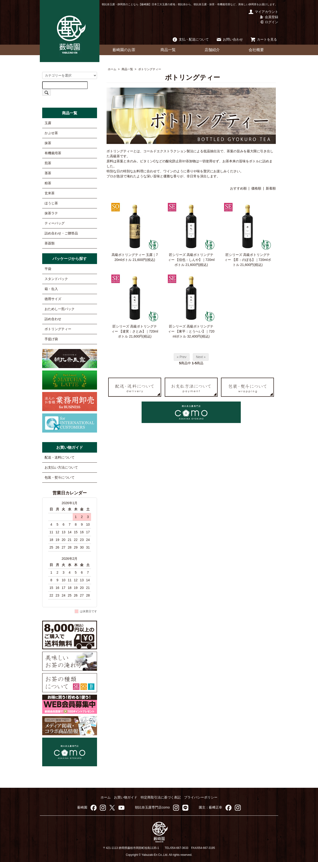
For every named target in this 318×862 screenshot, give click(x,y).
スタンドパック (56, 279)
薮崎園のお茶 (124, 50)
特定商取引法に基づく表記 (161, 797)
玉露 (48, 123)
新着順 (271, 188)
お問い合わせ (229, 39)
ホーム (112, 69)
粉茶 (48, 183)
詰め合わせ (53, 319)
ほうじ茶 (51, 203)
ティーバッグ (55, 223)
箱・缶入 (51, 289)
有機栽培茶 (53, 153)
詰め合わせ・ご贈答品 (61, 233)
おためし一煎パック (60, 309)
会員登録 (269, 17)
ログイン (269, 22)
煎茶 (48, 163)
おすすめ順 (238, 188)
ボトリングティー (149, 69)
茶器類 (50, 243)
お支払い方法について (61, 467)
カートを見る (263, 39)
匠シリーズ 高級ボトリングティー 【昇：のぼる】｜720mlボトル (247, 260)
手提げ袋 (51, 339)
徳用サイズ (53, 299)
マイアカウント (263, 12)
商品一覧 (168, 50)
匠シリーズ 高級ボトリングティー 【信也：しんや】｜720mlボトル (191, 260)
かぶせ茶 (51, 133)
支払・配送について (190, 39)
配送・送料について (60, 457)
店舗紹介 (212, 50)
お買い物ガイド (125, 797)
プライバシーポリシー (200, 797)
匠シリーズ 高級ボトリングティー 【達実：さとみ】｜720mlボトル (134, 331)
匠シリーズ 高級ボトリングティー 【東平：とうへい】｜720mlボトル (191, 331)
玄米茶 (50, 193)
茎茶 (48, 173)
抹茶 (48, 143)
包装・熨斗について (60, 477)
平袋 (48, 269)
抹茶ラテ (51, 213)
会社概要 (256, 50)
